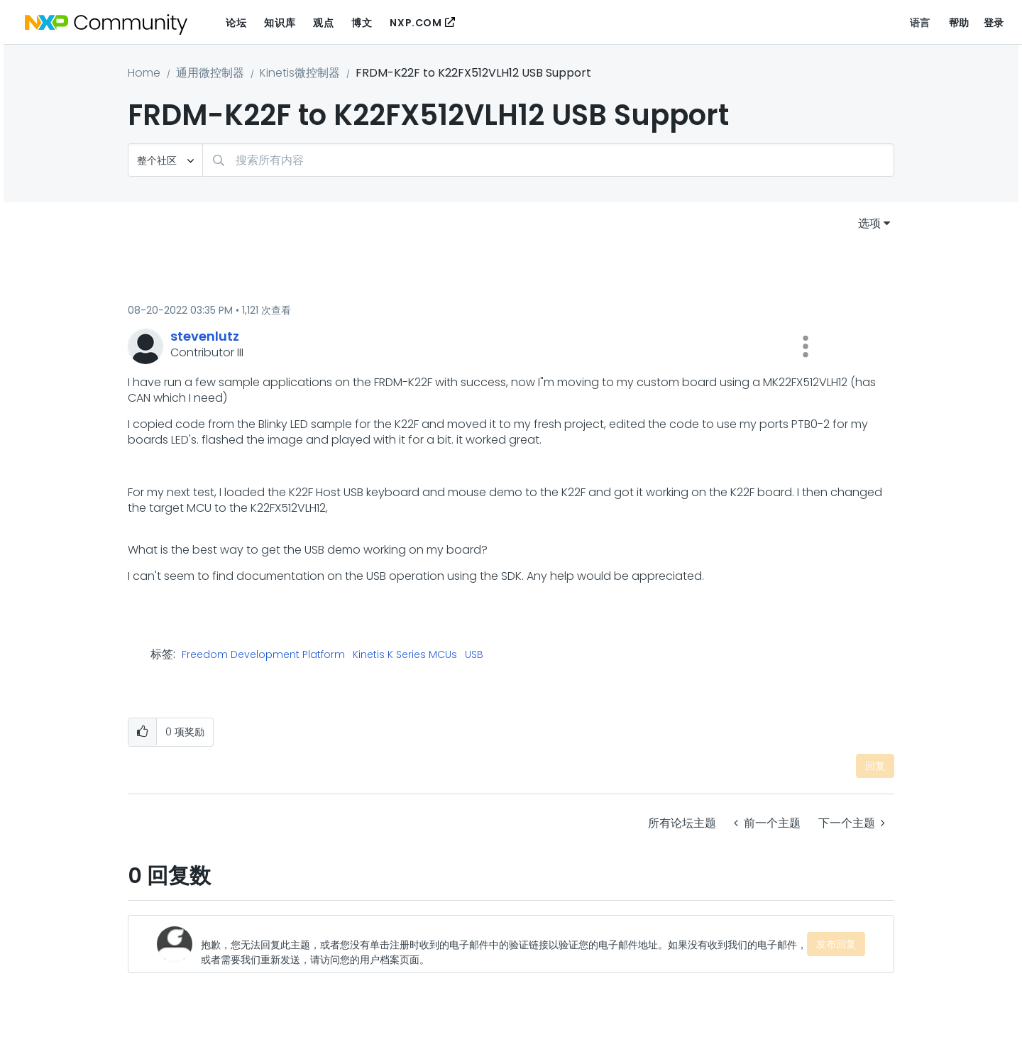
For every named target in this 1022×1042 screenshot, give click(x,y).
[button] (805, 346)
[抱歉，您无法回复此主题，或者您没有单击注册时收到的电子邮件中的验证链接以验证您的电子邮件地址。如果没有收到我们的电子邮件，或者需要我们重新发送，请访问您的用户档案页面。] (504, 944)
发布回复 (836, 944)
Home (144, 73)
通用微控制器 (210, 73)
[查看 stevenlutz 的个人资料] (204, 336)
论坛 (236, 23)
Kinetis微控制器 (300, 73)
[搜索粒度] (165, 160)
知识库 (279, 23)
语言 (920, 23)
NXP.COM (415, 23)
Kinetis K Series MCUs (405, 655)
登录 (994, 23)
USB (474, 655)
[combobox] (548, 160)
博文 (361, 23)
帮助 (959, 23)
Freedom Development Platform (263, 655)
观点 (323, 23)
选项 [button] (869, 223)
